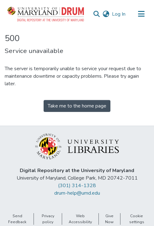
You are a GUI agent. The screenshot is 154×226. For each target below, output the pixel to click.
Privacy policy (48, 218)
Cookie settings (136, 218)
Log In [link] (119, 14)
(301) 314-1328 (77, 185)
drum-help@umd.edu (77, 193)
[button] (46, 14)
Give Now (109, 218)
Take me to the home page (77, 105)
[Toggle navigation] (141, 14)
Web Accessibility (80, 218)
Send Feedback (17, 218)
